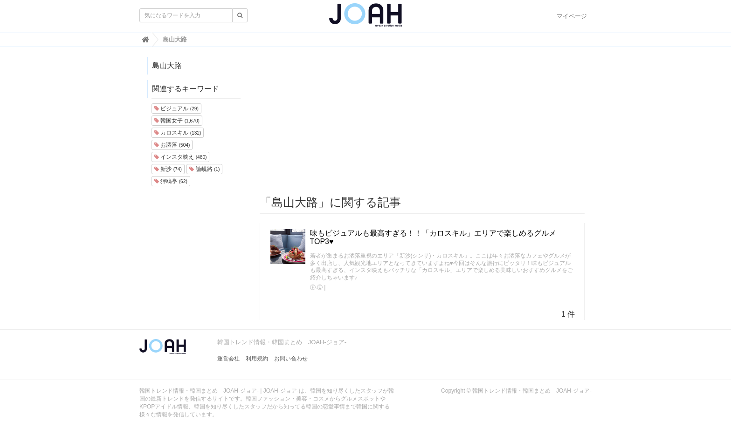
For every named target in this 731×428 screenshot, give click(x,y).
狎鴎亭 (170, 181)
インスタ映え (180, 157)
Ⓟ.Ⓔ (316, 287)
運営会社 (228, 358)
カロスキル (177, 132)
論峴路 (204, 169)
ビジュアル (176, 108)
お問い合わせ (291, 358)
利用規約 (257, 358)
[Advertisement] (422, 121)
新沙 (168, 169)
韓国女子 (177, 120)
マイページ (572, 16)
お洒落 (172, 145)
